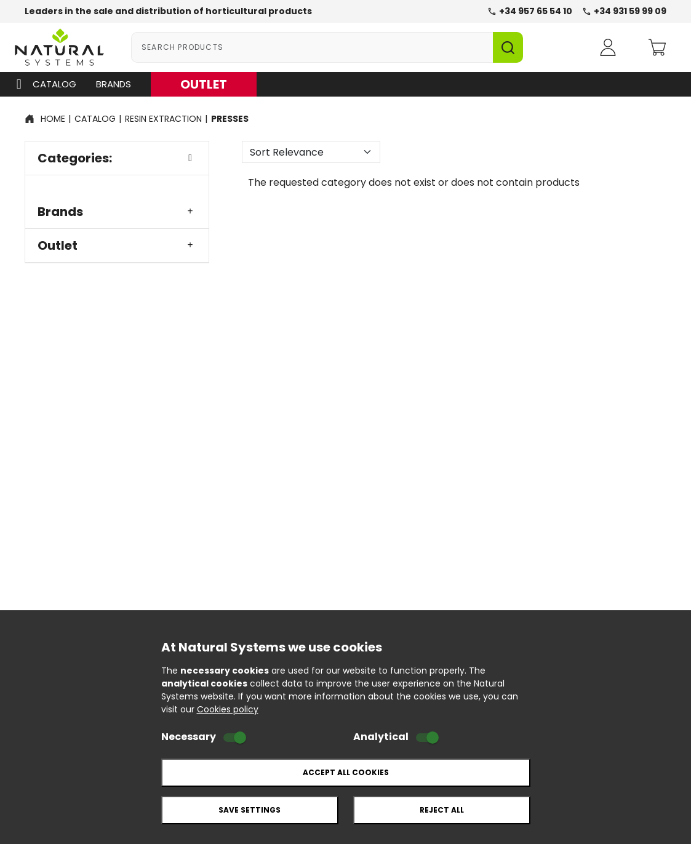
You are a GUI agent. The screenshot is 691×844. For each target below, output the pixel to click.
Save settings (249, 810)
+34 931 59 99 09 (624, 11)
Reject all (442, 810)
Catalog (43, 84)
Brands (113, 84)
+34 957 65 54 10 (529, 11)
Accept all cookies (346, 772)
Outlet (117, 245)
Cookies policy (227, 709)
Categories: (117, 158)
